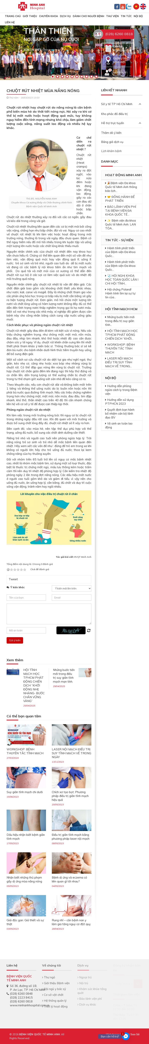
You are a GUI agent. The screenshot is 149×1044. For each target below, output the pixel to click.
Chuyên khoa (48, 16)
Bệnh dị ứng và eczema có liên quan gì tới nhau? (69, 879)
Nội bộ (138, 16)
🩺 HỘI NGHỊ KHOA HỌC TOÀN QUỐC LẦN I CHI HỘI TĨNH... (121, 279)
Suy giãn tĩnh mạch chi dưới (25, 792)
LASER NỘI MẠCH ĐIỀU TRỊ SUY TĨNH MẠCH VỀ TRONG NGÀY (71, 753)
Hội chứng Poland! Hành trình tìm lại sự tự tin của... (120, 293)
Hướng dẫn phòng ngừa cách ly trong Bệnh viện (121, 390)
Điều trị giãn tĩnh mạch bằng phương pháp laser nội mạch (70, 836)
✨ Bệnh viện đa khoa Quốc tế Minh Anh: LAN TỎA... (120, 224)
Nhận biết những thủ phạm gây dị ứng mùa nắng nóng (24, 879)
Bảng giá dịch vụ (112, 142)
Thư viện (112, 16)
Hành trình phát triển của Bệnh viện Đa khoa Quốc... (120, 252)
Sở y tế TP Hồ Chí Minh (121, 104)
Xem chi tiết (32, 49)
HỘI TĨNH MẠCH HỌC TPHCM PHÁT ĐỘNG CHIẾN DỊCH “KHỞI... (121, 334)
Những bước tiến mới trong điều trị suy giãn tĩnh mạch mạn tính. (64, 675)
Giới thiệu (30, 16)
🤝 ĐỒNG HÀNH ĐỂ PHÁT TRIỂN (120, 199)
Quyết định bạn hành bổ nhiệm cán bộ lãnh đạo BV (119, 413)
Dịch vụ (65, 16)
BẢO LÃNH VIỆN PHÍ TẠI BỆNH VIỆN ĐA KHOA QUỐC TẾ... (120, 210)
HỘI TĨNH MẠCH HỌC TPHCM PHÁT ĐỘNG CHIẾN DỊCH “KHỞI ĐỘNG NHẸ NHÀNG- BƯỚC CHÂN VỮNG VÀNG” (34, 685)
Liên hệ (10, 22)
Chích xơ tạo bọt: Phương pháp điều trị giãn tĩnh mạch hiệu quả (70, 796)
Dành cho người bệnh (88, 16)
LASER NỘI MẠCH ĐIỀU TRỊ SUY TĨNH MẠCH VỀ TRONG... (119, 362)
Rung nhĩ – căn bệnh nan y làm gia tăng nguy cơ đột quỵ (71, 922)
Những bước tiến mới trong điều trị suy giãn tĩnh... (119, 321)
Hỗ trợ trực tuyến (121, 123)
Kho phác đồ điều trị (114, 114)
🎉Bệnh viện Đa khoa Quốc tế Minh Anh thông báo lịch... (121, 187)
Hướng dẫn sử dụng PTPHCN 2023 (119, 401)
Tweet (13, 579)
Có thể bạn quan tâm (24, 716)
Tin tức (126, 16)
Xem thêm (15, 660)
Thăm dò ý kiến (111, 133)
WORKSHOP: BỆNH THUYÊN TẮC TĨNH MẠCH (25, 751)
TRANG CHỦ (13, 16)
